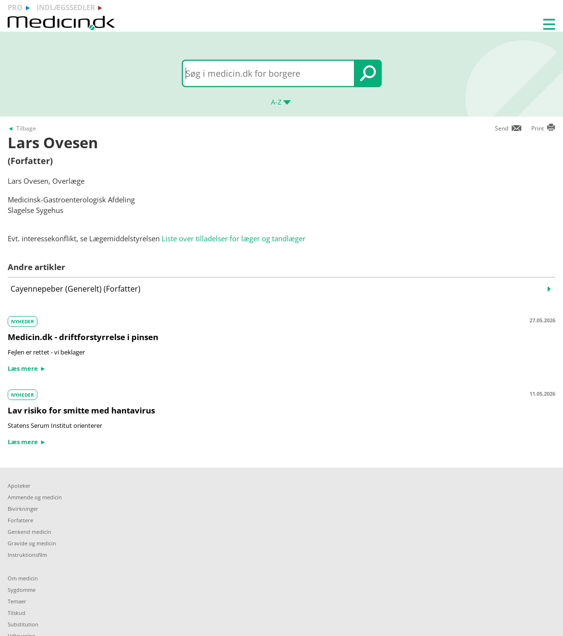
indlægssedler (65, 7)
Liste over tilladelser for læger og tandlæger (233, 238)
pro (15, 7)
